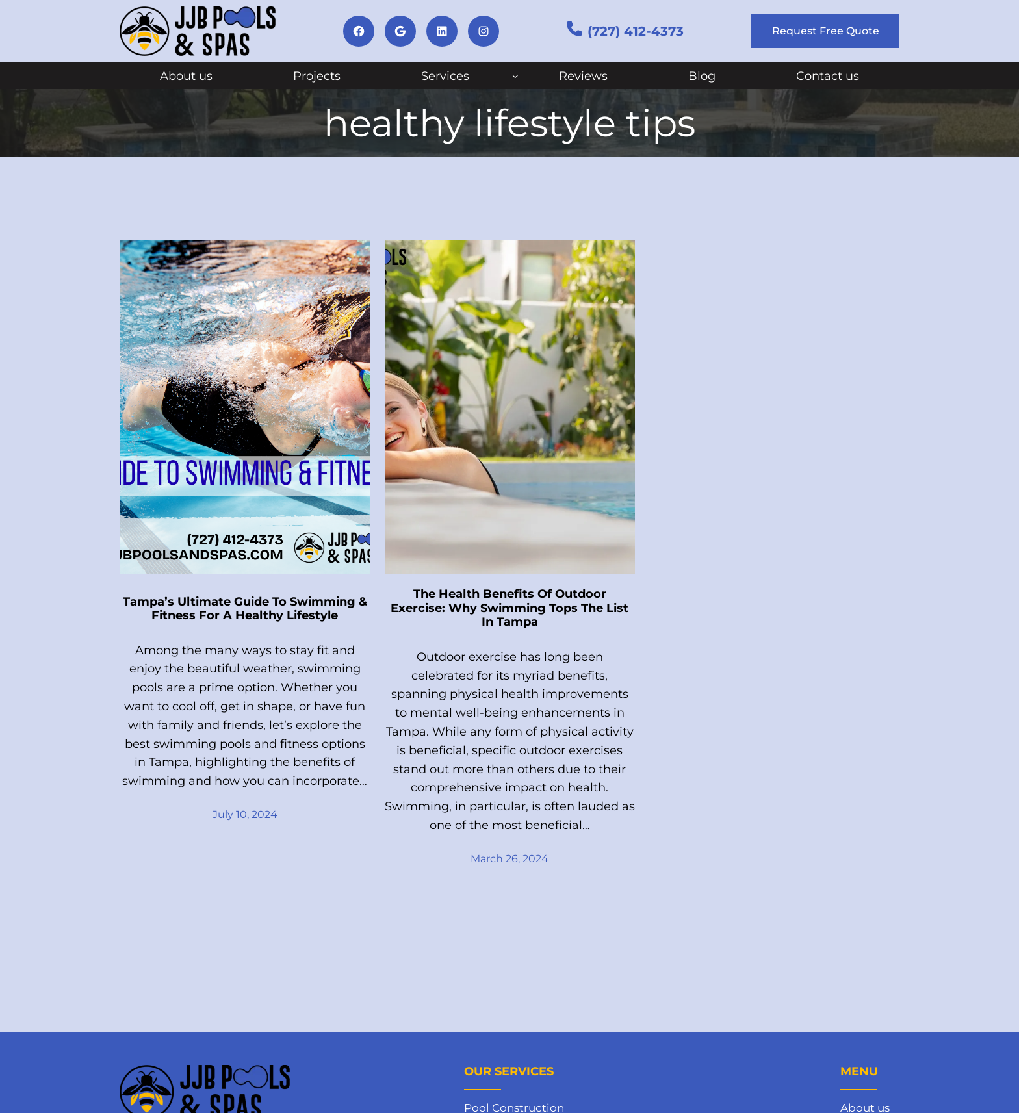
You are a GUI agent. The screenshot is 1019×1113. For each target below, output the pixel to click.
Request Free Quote (825, 31)
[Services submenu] (515, 76)
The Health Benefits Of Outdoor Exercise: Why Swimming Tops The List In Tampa (509, 608)
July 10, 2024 (245, 814)
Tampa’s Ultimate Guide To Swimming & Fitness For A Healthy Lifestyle (245, 609)
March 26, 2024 (509, 858)
